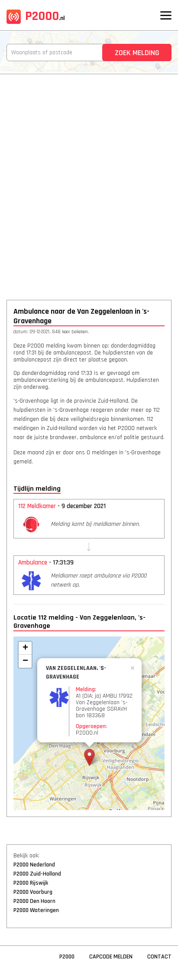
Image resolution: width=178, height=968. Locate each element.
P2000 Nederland (34, 865)
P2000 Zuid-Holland (37, 874)
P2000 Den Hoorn (34, 901)
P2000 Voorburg (32, 892)
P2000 (35, 16)
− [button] (25, 661)
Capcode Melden (111, 957)
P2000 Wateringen (36, 910)
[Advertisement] (89, 181)
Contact (159, 957)
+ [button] (25, 648)
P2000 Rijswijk (30, 883)
